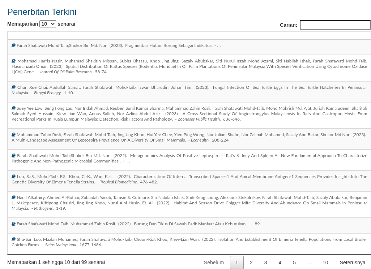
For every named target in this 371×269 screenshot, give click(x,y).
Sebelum (214, 262)
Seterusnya (353, 262)
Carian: (325, 25)
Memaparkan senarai (41, 23)
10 (325, 262)
